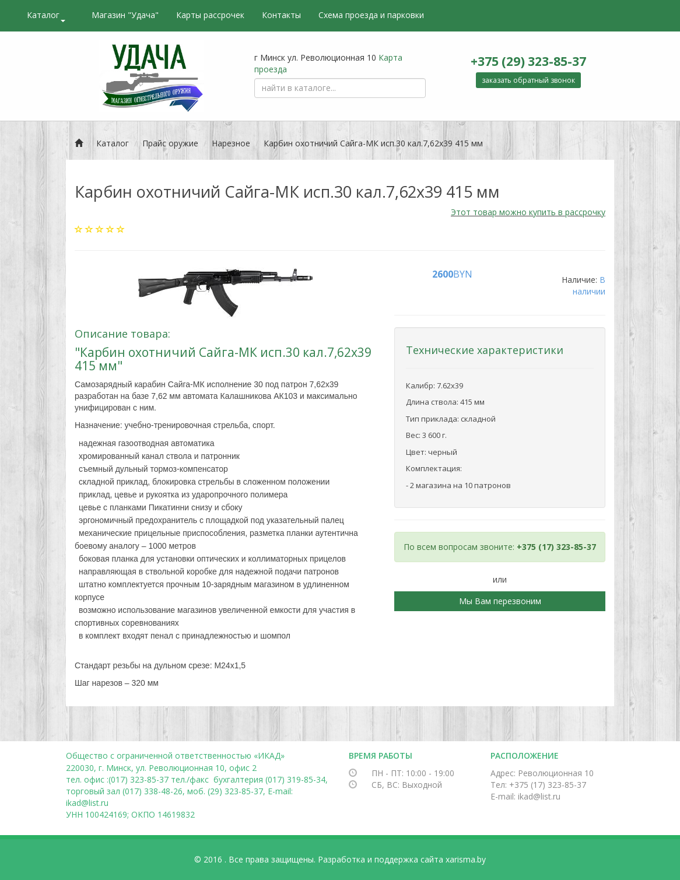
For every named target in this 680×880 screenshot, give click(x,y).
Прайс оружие (170, 143)
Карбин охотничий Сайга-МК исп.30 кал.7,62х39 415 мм (373, 143)
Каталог (46, 15)
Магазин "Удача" (125, 14)
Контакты (281, 14)
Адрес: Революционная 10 (542, 773)
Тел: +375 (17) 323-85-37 (538, 784)
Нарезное (231, 143)
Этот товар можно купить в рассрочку (528, 212)
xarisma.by (466, 859)
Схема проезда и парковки (371, 14)
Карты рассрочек (210, 14)
